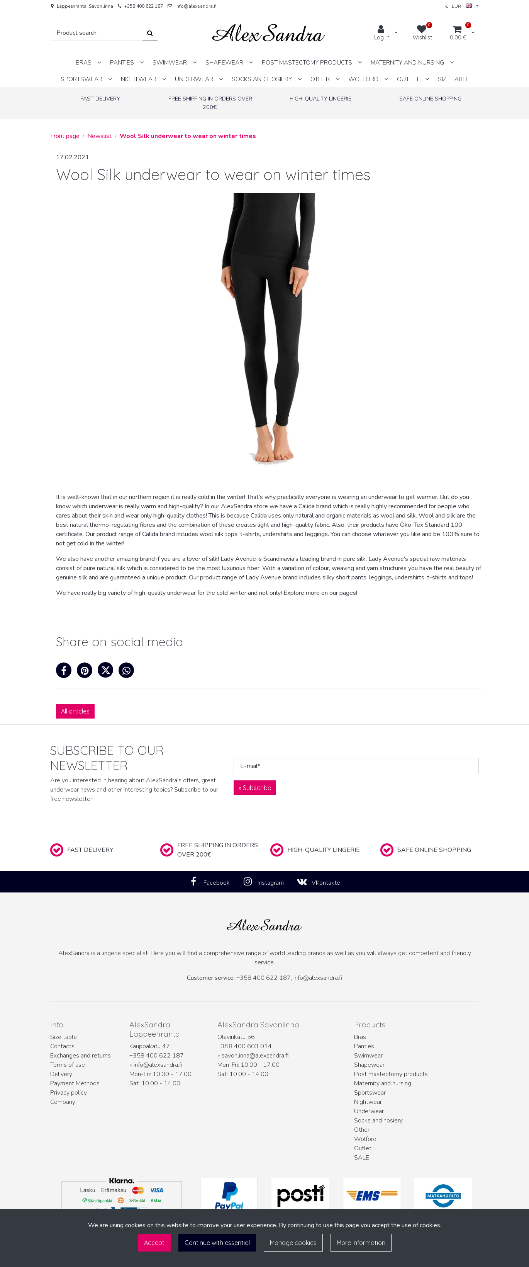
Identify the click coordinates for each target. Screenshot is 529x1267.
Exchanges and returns (80, 1055)
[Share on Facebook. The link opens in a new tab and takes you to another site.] (66, 672)
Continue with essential (217, 1243)
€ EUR (458, 6)
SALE (361, 1157)
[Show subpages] (99, 62)
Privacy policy (68, 1092)
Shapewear (369, 1065)
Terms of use (67, 1065)
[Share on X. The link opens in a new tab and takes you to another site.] (108, 672)
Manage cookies (293, 1243)
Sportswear (370, 1092)
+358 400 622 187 (143, 6)
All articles (75, 711)
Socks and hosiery (378, 1120)
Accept (154, 1243)
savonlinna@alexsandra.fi (255, 1055)
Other (362, 1130)
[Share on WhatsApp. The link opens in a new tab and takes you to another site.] (128, 672)
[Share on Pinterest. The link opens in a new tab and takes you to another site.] (87, 672)
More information (361, 1243)
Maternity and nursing (382, 1083)
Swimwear (368, 1055)
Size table (63, 1037)
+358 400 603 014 (244, 1046)
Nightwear (368, 1102)
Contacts (62, 1046)
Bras (360, 1037)
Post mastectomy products (391, 1074)
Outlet (362, 1148)
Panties (364, 1046)
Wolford (365, 1139)
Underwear (369, 1111)
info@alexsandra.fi (196, 6)
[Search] (96, 33)
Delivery (61, 1074)
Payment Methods (75, 1083)
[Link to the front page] (269, 33)
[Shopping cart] (458, 33)
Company (62, 1102)
